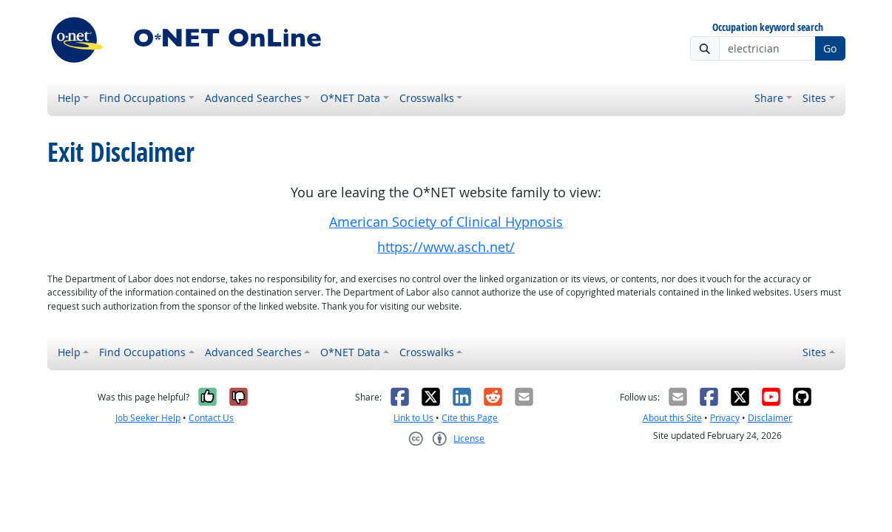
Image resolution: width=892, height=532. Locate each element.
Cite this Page (470, 418)
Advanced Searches (253, 98)
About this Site (672, 418)
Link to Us (413, 418)
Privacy (725, 418)
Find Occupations (142, 98)
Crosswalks (426, 98)
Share (768, 98)
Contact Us (211, 418)
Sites (814, 98)
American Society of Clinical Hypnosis (446, 222)
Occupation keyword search (767, 27)
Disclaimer (770, 418)
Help (69, 98)
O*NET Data (350, 98)
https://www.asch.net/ (446, 247)
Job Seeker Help (147, 418)
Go (830, 48)
